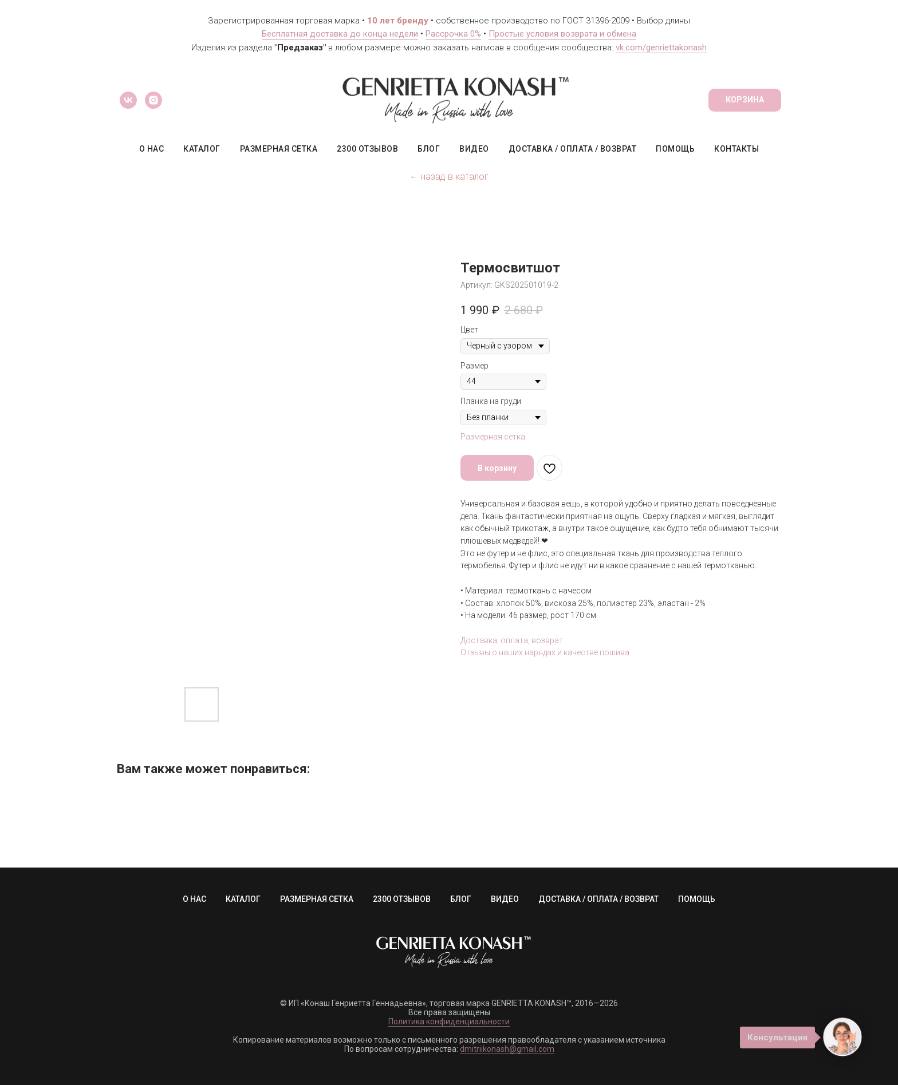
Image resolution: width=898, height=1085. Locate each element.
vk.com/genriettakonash (661, 47)
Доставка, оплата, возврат (511, 640)
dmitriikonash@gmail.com (507, 1049)
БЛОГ (429, 148)
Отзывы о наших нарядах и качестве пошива (544, 652)
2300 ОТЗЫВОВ (367, 148)
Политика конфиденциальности (449, 1021)
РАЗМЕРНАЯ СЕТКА (279, 148)
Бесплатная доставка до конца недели (340, 34)
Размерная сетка (492, 436)
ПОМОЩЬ (675, 148)
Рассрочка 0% (453, 34)
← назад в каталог (449, 176)
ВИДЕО (474, 148)
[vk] (128, 100)
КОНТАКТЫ (736, 148)
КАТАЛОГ (201, 148)
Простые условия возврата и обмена (562, 34)
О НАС (151, 148)
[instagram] (153, 100)
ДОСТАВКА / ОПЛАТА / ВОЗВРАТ (573, 148)
